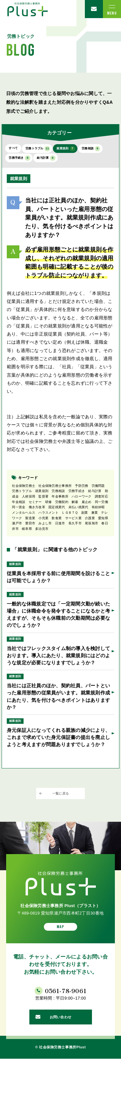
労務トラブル (48, 150)
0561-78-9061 (67, 1027)
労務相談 (22, 161)
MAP (60, 961)
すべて (16, 149)
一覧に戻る (60, 823)
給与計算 (91, 161)
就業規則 (84, 150)
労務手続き (56, 161)
